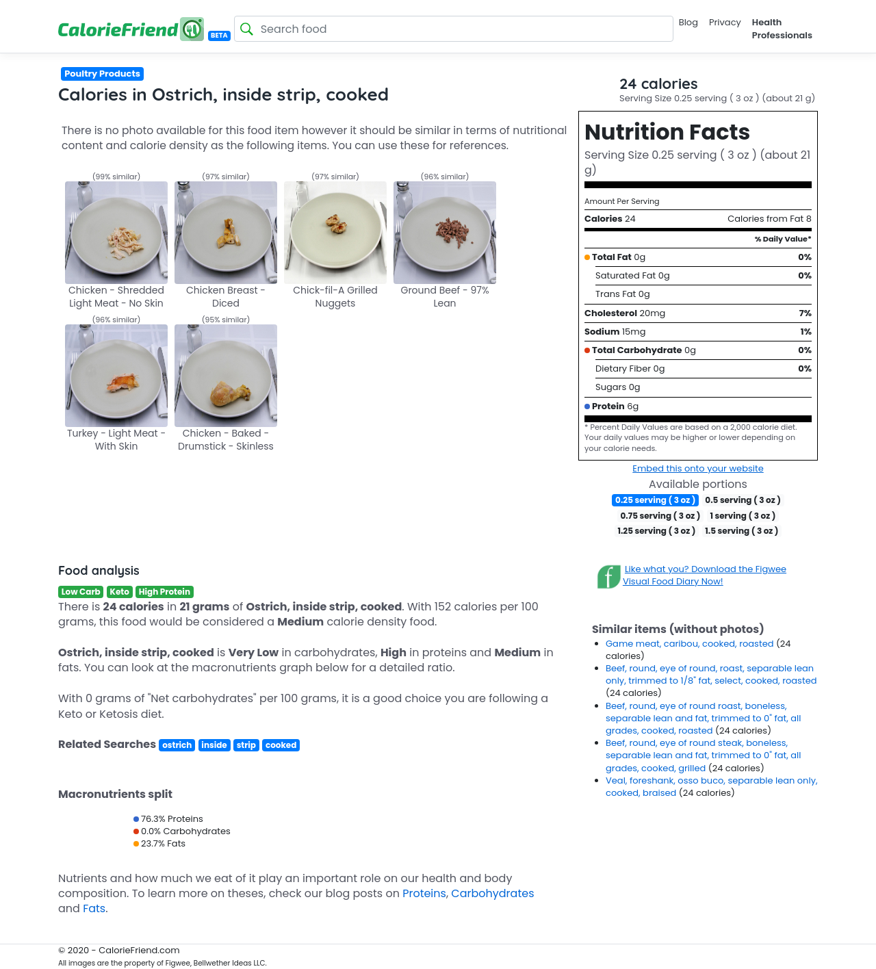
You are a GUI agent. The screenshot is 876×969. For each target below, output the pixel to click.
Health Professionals (782, 28)
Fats (94, 908)
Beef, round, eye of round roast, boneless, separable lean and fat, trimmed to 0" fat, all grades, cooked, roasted (703, 718)
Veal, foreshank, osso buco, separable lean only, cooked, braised (712, 786)
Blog (688, 22)
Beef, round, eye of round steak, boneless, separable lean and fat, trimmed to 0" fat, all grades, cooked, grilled (703, 755)
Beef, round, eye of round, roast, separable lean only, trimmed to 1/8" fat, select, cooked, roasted (711, 674)
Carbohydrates (492, 893)
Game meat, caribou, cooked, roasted (691, 643)
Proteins (424, 893)
